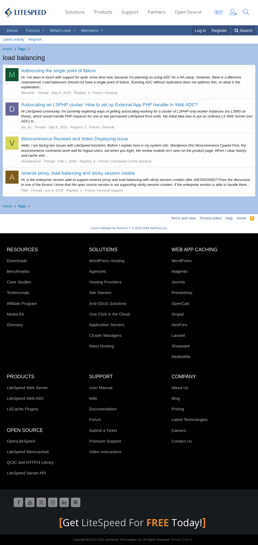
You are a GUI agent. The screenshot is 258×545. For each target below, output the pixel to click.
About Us (180, 387)
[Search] (243, 30)
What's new (60, 30)
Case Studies (19, 282)
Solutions (75, 12)
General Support (110, 190)
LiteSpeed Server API (26, 473)
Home (12, 30)
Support (130, 12)
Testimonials (18, 292)
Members (89, 30)
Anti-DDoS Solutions (107, 303)
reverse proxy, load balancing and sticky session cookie (78, 173)
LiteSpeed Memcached (27, 451)
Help (229, 218)
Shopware (181, 346)
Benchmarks (18, 271)
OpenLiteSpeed (21, 441)
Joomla (178, 282)
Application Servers (106, 324)
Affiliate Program (22, 303)
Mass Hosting (101, 346)
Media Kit (15, 314)
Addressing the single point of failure (58, 70)
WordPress (182, 260)
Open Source (188, 12)
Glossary (15, 324)
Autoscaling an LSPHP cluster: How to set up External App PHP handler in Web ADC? (109, 104)
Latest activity (13, 39)
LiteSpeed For (126, 522)
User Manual (100, 387)
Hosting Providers (105, 282)
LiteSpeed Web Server (27, 387)
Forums (33, 30)
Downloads (17, 260)
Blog (176, 398)
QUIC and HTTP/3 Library (30, 462)
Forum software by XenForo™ (129, 228)
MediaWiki (181, 356)
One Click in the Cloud (109, 314)
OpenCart (180, 303)
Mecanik (27, 93)
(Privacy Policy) (181, 539)
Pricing (178, 409)
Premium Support (105, 441)
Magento (179, 271)
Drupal (178, 314)
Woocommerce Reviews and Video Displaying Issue (74, 138)
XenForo (179, 324)
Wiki (93, 398)
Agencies (97, 271)
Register (35, 39)
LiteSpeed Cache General (131, 161)
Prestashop (182, 292)
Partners (157, 12)
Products (103, 12)
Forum (95, 419)
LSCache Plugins (22, 409)
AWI (24, 190)
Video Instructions (105, 451)
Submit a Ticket (103, 430)
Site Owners (100, 292)
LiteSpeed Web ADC (25, 398)
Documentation (103, 409)
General (111, 93)
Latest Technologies (190, 419)
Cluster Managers (105, 335)
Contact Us (182, 441)
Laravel (178, 335)
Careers (179, 430)
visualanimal (31, 161)
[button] (43, 30)
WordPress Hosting (106, 260)
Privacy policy (210, 218)
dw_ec (26, 127)
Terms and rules (183, 218)
